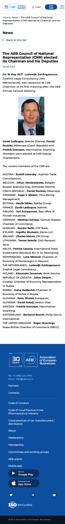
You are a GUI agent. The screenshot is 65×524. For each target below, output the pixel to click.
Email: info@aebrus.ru (20, 379)
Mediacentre (15, 437)
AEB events (15, 459)
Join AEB (51, 7)
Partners (13, 385)
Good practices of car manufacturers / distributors (31, 422)
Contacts (13, 392)
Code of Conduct (18, 403)
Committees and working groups (28, 452)
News (15, 17)
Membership (16, 444)
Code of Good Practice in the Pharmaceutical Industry (25, 412)
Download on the (21, 483)
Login (36, 7)
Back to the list (16, 40)
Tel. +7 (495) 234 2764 (20, 375)
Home (6, 17)
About (12, 430)
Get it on (22, 473)
